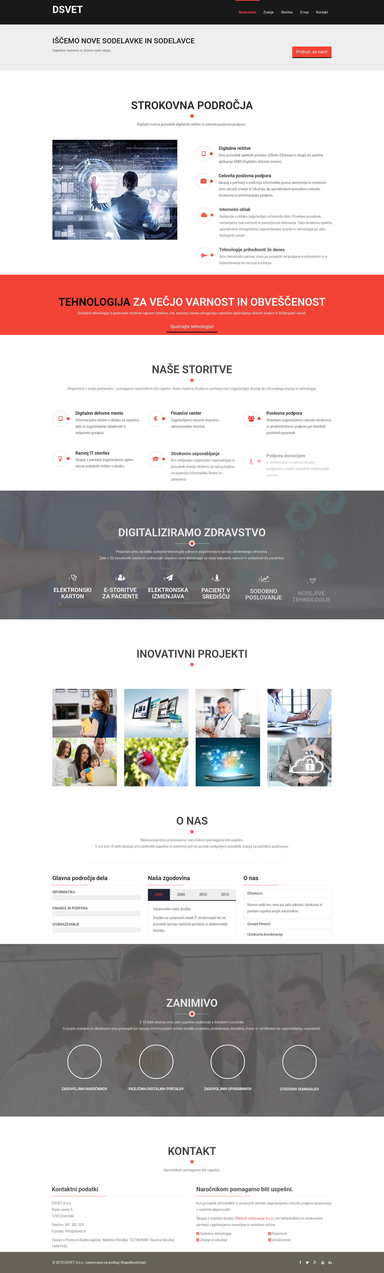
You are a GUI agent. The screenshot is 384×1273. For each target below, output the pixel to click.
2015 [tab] (225, 894)
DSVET (67, 9)
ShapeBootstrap (132, 1262)
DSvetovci (254, 893)
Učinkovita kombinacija (265, 934)
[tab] (287, 893)
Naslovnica (247, 12)
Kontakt (322, 12)
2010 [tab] (203, 894)
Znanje (268, 12)
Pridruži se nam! (312, 51)
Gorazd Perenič (258, 924)
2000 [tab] (159, 894)
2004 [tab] (181, 894)
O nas (304, 12)
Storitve (287, 12)
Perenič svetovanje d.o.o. (259, 1218)
